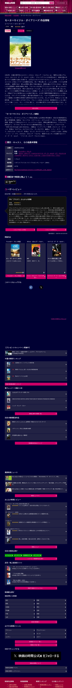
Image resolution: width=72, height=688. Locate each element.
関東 (38, 600)
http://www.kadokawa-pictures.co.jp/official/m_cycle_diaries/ (33, 170)
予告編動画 (36, 10)
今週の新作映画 (35, 7)
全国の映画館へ (35, 622)
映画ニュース (23, 10)
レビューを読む (60, 10)
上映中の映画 (23, 7)
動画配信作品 (48, 10)
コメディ (8, 637)
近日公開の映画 (48, 7)
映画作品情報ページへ (12, 667)
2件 (20, 26)
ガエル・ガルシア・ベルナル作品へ (35, 276)
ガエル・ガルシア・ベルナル (28, 153)
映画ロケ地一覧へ (35, 645)
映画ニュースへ (35, 495)
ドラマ (7, 26)
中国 (7, 613)
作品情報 (16, 15)
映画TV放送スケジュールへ (35, 588)
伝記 (12, 26)
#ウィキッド (17, 555)
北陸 (38, 610)
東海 (38, 603)
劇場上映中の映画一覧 (35, 413)
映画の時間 (8, 15)
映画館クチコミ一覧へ (35, 641)
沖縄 (38, 617)
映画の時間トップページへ (13, 671)
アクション (9, 630)
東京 (7, 600)
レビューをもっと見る (20, 229)
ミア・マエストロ (60, 153)
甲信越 (7, 610)
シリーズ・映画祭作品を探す (35, 558)
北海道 (7, 607)
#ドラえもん (8, 555)
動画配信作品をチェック (35, 443)
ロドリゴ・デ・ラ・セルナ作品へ (56, 276)
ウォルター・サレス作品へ (14, 275)
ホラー (38, 637)
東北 (38, 607)
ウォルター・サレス (25, 151)
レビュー (20, 30)
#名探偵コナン (27, 555)
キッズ (38, 633)
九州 (7, 617)
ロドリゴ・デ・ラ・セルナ (45, 153)
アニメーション (41, 630)
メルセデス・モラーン (21, 155)
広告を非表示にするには (58, 319)
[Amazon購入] (20, 68)
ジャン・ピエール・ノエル (37, 155)
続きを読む (35, 108)
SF (6, 633)
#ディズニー (36, 555)
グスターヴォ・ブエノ (53, 155)
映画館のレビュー (29, 686)
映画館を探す (11, 10)
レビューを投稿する (51, 229)
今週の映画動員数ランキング (13, 384)
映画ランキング (60, 7)
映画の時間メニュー (11, 7)
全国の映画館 (28, 684)
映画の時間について (35, 663)
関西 (7, 603)
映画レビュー (35, 547)
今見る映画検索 (60, 3)
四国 (38, 613)
